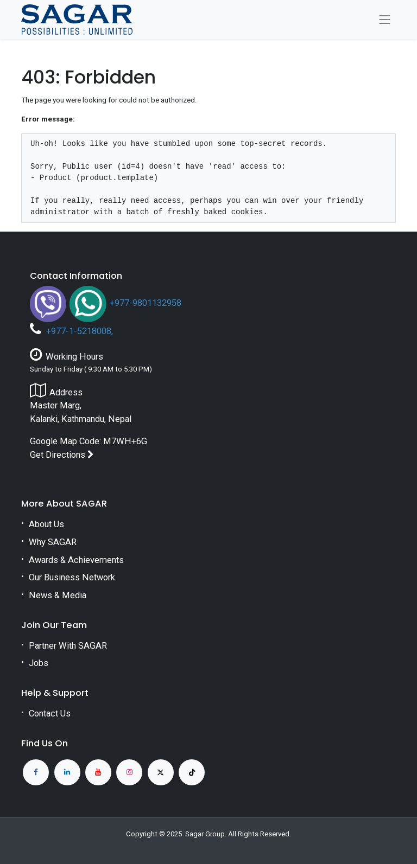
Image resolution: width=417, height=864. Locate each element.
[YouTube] (98, 772)
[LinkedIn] (67, 772)
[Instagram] (129, 772)
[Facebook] (36, 772)
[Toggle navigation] (385, 19)
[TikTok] (192, 772)
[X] (161, 772)
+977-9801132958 (145, 303)
